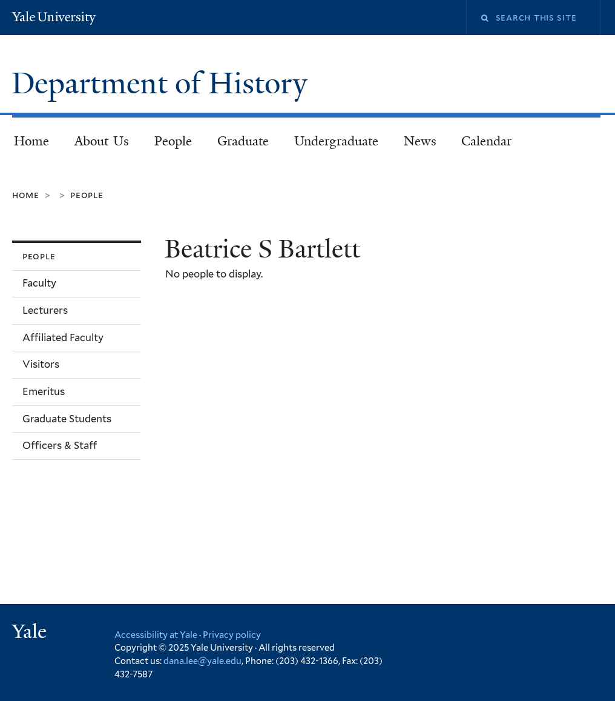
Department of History (163, 83)
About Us (102, 141)
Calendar (486, 141)
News (420, 141)
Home (31, 141)
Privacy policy (232, 635)
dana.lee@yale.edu (202, 661)
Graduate (243, 141)
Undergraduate (336, 141)
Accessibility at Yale (155, 635)
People (173, 141)
